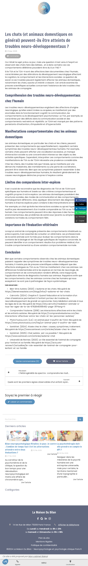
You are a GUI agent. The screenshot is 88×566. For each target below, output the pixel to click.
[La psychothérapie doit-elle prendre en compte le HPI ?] (70, 436)
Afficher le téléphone (68, 524)
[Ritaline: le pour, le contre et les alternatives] (44, 436)
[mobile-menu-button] (44, 563)
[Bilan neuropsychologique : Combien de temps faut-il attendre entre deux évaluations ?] (18, 436)
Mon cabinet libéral (38, 556)
